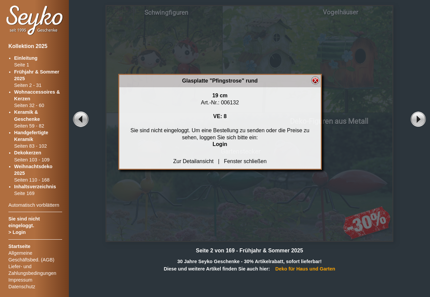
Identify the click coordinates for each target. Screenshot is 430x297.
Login (19, 232)
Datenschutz (21, 286)
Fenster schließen (245, 161)
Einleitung (26, 58)
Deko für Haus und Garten (305, 268)
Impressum (20, 280)
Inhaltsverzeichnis (35, 186)
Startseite (19, 246)
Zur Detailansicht (193, 161)
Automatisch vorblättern (33, 205)
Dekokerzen (27, 152)
